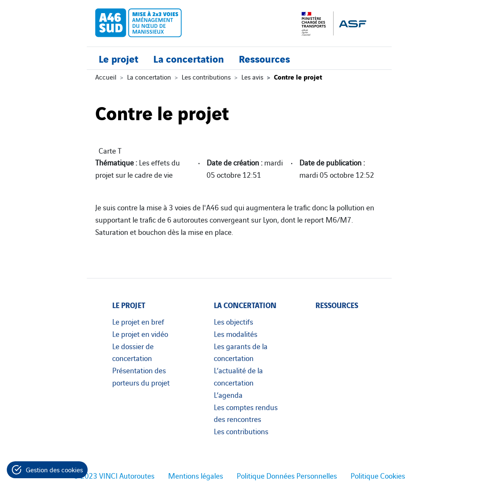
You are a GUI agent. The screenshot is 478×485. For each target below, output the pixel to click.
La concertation (188, 58)
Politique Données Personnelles (287, 475)
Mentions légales (195, 475)
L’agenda (228, 394)
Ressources (264, 58)
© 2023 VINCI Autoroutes (114, 475)
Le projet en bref (138, 321)
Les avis (252, 76)
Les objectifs (233, 321)
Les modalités (235, 333)
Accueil (105, 76)
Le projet (118, 58)
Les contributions (206, 76)
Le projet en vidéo (140, 333)
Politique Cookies (378, 475)
